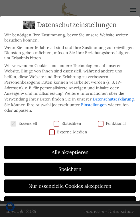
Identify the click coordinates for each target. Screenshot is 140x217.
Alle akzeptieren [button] (70, 152)
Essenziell (24, 123)
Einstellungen (94, 104)
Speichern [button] (70, 169)
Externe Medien (68, 132)
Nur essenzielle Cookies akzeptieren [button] (70, 186)
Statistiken (67, 123)
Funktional (112, 123)
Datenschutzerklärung (113, 99)
